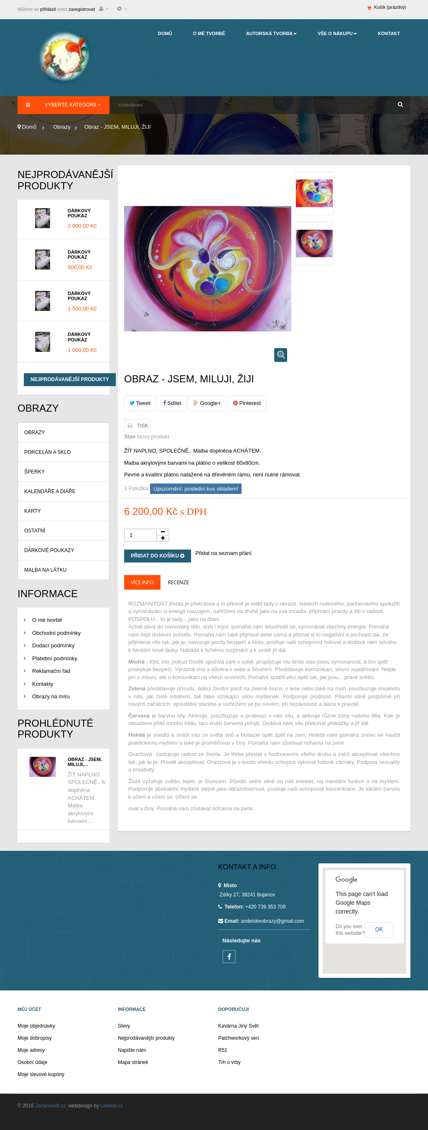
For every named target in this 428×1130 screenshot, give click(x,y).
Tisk (142, 426)
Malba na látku (45, 570)
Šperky (34, 472)
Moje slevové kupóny (41, 1074)
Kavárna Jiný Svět (238, 1026)
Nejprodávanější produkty (65, 180)
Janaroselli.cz (50, 1106)
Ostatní (34, 531)
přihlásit (47, 9)
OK (379, 929)
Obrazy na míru (51, 696)
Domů (27, 127)
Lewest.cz (111, 1106)
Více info (142, 582)
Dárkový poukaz (79, 213)
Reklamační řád (51, 671)
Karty (32, 511)
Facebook (229, 956)
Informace (48, 593)
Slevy (124, 1026)
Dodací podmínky (53, 645)
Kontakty (43, 684)
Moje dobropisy (34, 1038)
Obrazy (34, 432)
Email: (228, 921)
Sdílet (172, 403)
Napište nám (132, 1050)
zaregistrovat (82, 9)
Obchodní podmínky (56, 633)
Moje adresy (31, 1050)
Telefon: (231, 907)
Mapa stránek (133, 1062)
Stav (129, 436)
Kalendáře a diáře (50, 491)
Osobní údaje (32, 1062)
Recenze (178, 582)
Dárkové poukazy (49, 550)
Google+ (207, 403)
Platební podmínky (54, 658)
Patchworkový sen (238, 1038)
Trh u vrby (229, 1062)
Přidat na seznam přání (223, 553)
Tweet (140, 403)
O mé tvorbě (47, 620)
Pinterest (247, 403)
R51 (222, 1050)
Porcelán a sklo (47, 452)
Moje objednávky (36, 1026)
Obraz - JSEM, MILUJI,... (85, 762)
